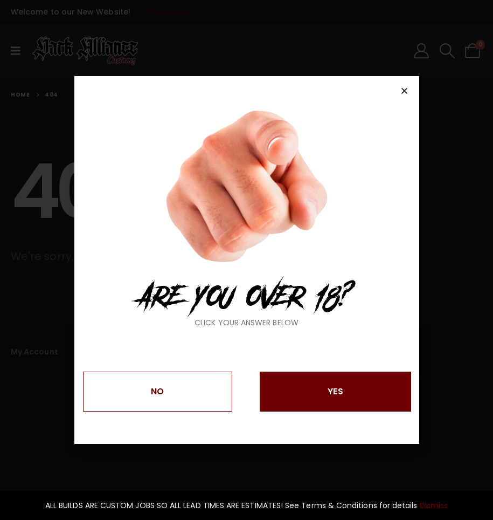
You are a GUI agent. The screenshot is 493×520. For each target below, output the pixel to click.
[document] (246, 260)
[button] (404, 91)
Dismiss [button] (434, 505)
